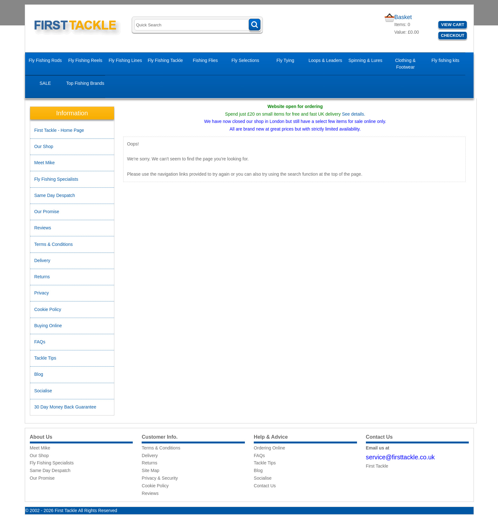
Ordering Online (269, 447)
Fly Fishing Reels (85, 60)
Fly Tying (285, 60)
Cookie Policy (47, 309)
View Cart (452, 24)
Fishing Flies (205, 60)
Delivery (42, 260)
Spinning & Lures (365, 60)
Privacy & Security (160, 478)
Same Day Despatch (54, 195)
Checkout (452, 35)
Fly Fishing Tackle (165, 60)
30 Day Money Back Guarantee (65, 406)
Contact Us (265, 485)
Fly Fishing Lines (125, 60)
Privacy (41, 292)
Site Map (150, 470)
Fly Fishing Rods (45, 60)
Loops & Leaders (325, 60)
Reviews (42, 227)
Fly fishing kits (445, 60)
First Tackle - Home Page (59, 130)
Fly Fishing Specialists (56, 179)
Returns (42, 276)
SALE (45, 83)
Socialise (43, 390)
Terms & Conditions (53, 244)
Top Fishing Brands (85, 83)
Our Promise (46, 211)
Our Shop (43, 146)
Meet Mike (44, 162)
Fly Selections (245, 60)
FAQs (39, 341)
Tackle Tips (45, 358)
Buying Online (48, 325)
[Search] (197, 25)
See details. (353, 114)
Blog (38, 374)
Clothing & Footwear (405, 64)
